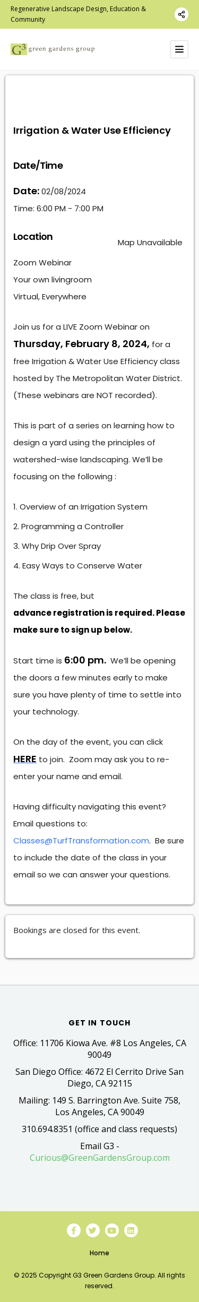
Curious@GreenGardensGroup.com (100, 1157)
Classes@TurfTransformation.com (81, 840)
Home (99, 1252)
